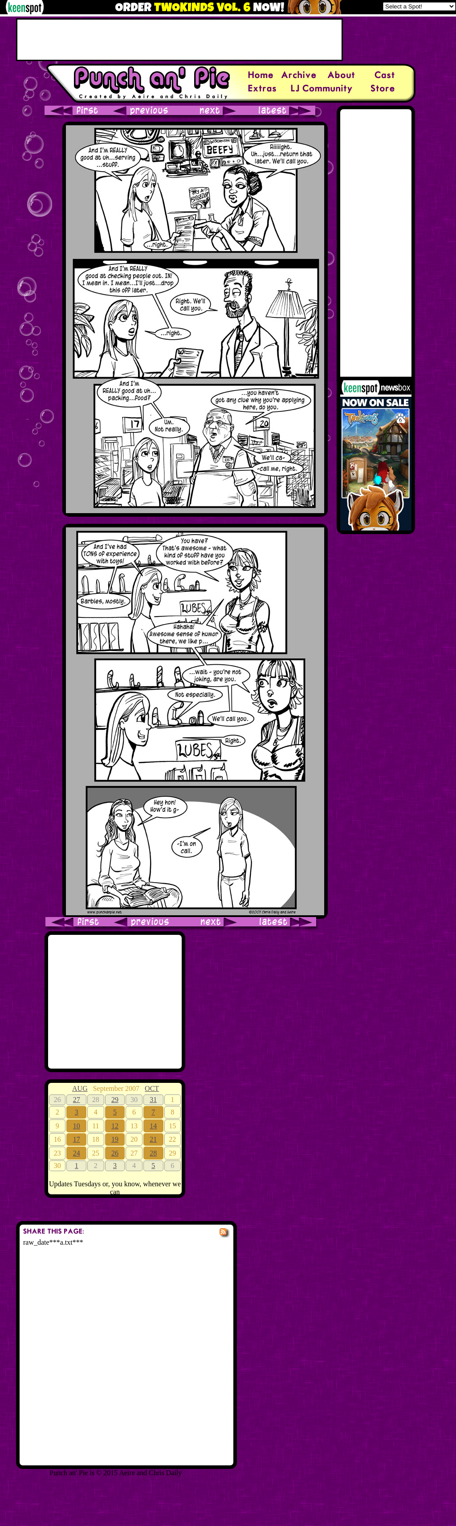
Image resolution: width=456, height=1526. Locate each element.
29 (114, 1099)
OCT (152, 1088)
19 (114, 1139)
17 (76, 1139)
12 (114, 1126)
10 (76, 1126)
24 (76, 1153)
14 (153, 1126)
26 (114, 1153)
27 (76, 1099)
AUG (80, 1088)
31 (153, 1099)
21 (153, 1139)
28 (153, 1153)
